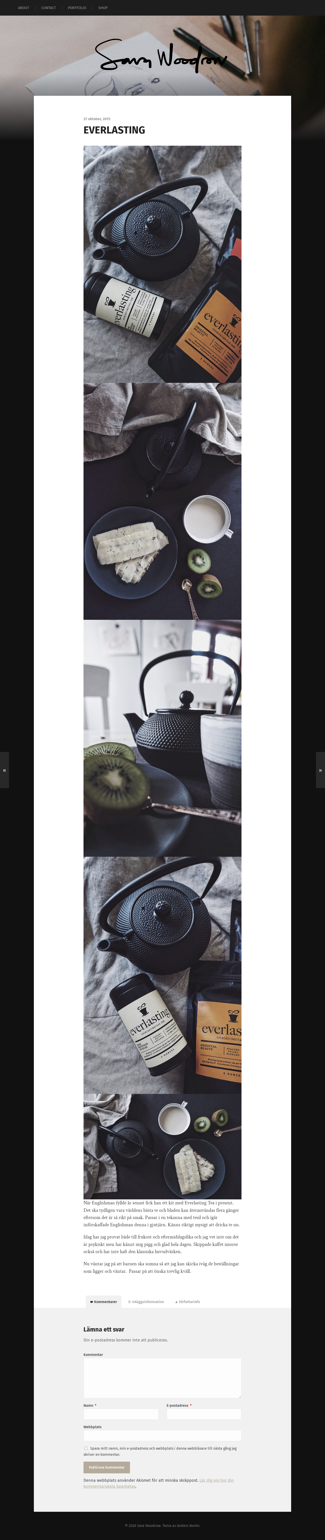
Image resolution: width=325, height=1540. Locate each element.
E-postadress (179, 1405)
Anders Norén (188, 1526)
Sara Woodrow (149, 1526)
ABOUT (23, 8)
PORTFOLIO (77, 8)
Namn (90, 1405)
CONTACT (48, 8)
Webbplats (93, 1427)
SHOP (102, 8)
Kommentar (93, 1355)
